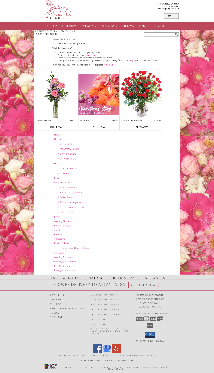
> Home (56, 134)
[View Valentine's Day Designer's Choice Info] (98, 94)
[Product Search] (159, 34)
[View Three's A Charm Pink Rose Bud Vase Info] (56, 94)
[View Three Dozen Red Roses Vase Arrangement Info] (141, 94)
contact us (108, 64)
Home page (90, 55)
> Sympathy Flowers (62, 182)
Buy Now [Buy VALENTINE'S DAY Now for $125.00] (99, 127)
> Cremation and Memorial (71, 207)
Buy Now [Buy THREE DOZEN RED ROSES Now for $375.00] (141, 127)
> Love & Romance (61, 225)
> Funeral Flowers (66, 187)
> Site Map (57, 252)
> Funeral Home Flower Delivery (73, 247)
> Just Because (65, 143)
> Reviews (57, 234)
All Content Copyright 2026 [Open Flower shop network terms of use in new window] (80, 367)
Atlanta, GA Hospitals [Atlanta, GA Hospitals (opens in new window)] (101, 355)
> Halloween (64, 173)
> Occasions (58, 139)
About (147, 26)
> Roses (56, 178)
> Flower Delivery (60, 243)
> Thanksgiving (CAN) (68, 168)
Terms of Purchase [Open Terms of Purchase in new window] (154, 367)
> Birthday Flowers (67, 153)
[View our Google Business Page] (107, 352)
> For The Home (66, 212)
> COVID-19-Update (62, 265)
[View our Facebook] (97, 352)
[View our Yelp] (116, 352)
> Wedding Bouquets (62, 257)
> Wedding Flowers (61, 221)
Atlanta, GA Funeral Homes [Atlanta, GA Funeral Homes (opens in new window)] (72, 355)
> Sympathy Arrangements (70, 202)
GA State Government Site (119, 360)
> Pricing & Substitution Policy (66, 270)
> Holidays (57, 163)
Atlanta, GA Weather (92, 360)
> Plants (56, 216)
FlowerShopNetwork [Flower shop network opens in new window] (109, 367)
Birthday (71, 26)
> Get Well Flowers (67, 158)
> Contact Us (58, 238)
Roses (56, 26)
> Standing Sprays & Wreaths (72, 192)
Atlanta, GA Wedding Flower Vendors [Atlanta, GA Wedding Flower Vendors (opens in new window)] (135, 355)
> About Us (57, 230)
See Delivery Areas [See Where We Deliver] (143, 285)
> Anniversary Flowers (68, 148)
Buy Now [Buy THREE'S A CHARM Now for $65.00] (56, 127)
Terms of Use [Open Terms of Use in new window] (115, 369)
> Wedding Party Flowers (64, 261)
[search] (176, 34)
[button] (171, 16)
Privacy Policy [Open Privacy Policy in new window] (132, 367)
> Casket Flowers (66, 197)
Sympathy (89, 26)
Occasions (109, 26)
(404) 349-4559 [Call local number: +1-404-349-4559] (172, 8)
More (163, 26)
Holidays (129, 26)
